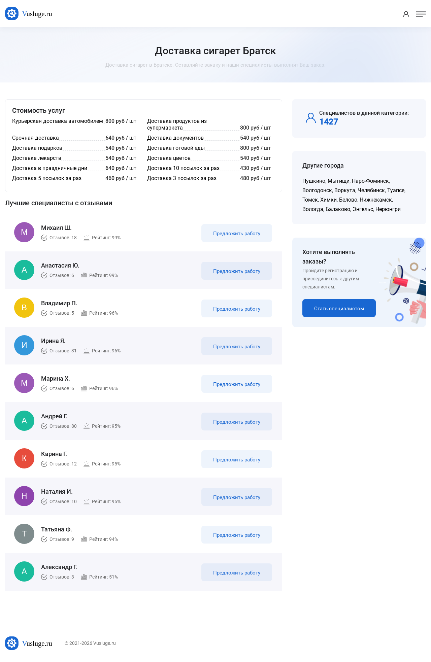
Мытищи (339, 181)
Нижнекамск (376, 200)
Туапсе (395, 190)
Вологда (312, 209)
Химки (328, 200)
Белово (348, 200)
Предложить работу (236, 234)
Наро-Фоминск (370, 181)
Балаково (338, 209)
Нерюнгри (388, 209)
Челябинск (371, 190)
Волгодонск (317, 190)
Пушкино (313, 181)
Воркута (344, 190)
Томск (310, 200)
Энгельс (363, 209)
